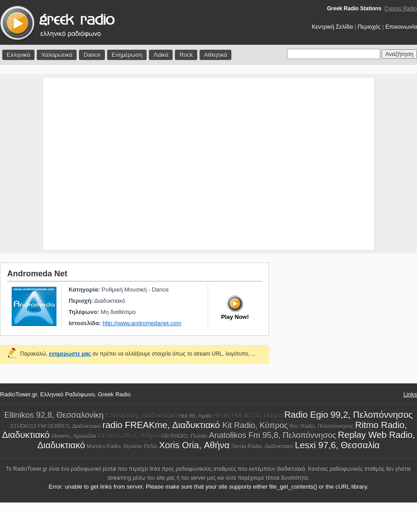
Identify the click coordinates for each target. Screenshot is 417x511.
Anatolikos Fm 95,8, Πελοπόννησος (272, 435)
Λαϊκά (160, 55)
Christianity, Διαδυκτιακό (141, 415)
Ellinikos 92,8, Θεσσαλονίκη (54, 415)
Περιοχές (369, 26)
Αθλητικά (215, 55)
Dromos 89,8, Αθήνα (128, 435)
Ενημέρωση (127, 55)
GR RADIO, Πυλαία (184, 436)
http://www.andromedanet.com (142, 323)
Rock (186, 55)
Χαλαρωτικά (56, 55)
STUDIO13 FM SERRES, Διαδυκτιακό (55, 426)
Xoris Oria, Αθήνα (194, 445)
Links (410, 394)
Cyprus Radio (400, 8)
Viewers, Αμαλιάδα (73, 436)
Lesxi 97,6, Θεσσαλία (337, 445)
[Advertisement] (84, 164)
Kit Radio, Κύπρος (255, 425)
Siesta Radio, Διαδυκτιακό (262, 446)
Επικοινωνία (401, 26)
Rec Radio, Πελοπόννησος (322, 426)
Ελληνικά (18, 55)
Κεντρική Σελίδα (332, 26)
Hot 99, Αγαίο (195, 416)
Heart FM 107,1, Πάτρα (247, 415)
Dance (91, 55)
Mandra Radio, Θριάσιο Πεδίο (122, 446)
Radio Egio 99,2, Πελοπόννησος (348, 415)
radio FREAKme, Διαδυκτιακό (162, 425)
